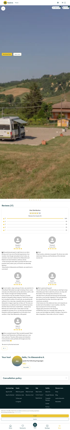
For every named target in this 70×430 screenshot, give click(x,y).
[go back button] (3, 8)
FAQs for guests (20, 391)
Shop (56, 391)
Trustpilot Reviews (48, 399)
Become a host (29, 395)
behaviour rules (20, 395)
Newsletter (58, 401)
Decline (35, 419)
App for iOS (9, 391)
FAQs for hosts (29, 391)
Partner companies (48, 407)
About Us (47, 391)
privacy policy (17, 412)
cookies (19, 410)
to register (18, 401)
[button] (57, 2)
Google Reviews (49, 395)
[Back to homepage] (8, 2)
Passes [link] (16, 2)
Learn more (17, 54)
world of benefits (59, 398)
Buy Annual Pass (7, 54)
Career (47, 403)
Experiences (39, 398)
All (4, 348)
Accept (35, 415)
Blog (56, 395)
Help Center (39, 391)
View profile (26, 367)
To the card (19, 398)
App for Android (10, 395)
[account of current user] (63, 2)
